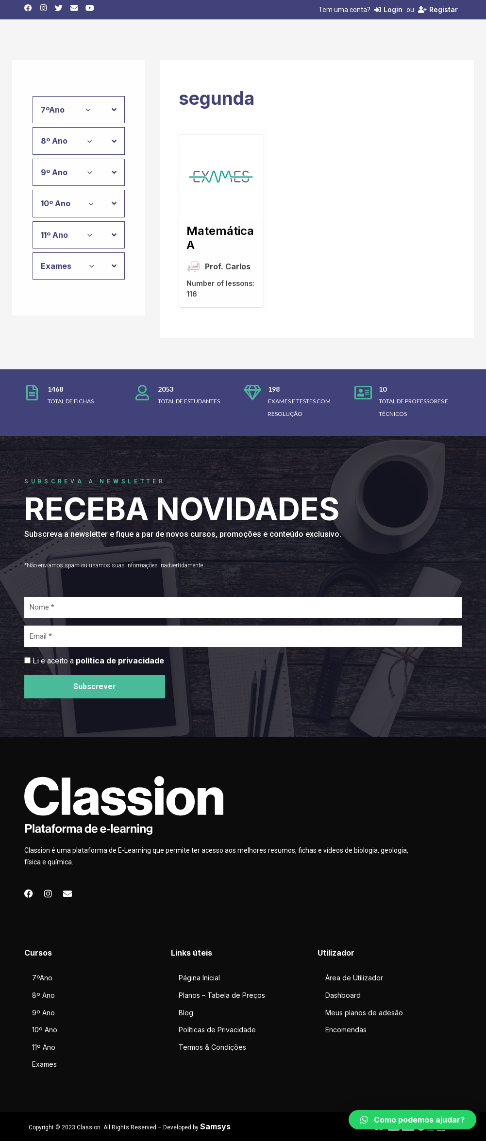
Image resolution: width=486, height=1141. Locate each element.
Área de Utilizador (354, 978)
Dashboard (343, 995)
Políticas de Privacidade (217, 1029)
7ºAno (42, 978)
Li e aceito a (98, 660)
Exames (44, 1064)
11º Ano (43, 1047)
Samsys (215, 1126)
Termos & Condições (212, 1047)
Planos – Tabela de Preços (222, 995)
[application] (86, 109)
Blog (186, 1013)
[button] (412, 1119)
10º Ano (44, 1029)
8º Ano (43, 995)
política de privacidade (120, 660)
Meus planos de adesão (364, 1013)
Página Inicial (199, 978)
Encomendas (346, 1029)
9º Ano (43, 1013)
